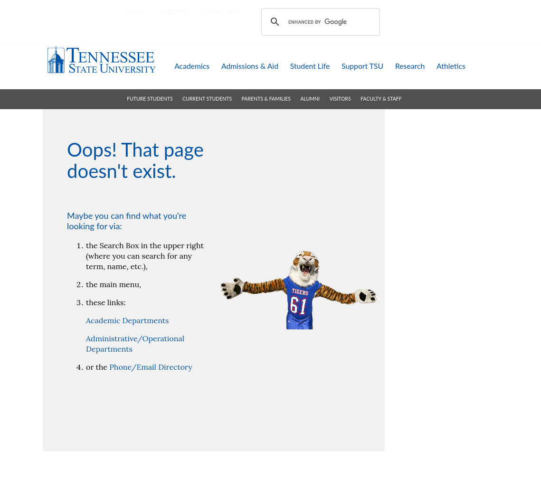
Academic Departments (127, 320)
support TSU (362, 65)
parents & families (266, 99)
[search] (319, 22)
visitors (340, 99)
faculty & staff (381, 99)
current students (207, 99)
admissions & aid (249, 65)
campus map (221, 12)
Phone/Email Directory (150, 367)
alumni (310, 99)
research (410, 65)
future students (149, 99)
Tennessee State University (101, 60)
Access (134, 12)
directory (174, 12)
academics (191, 65)
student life (310, 65)
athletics (451, 65)
